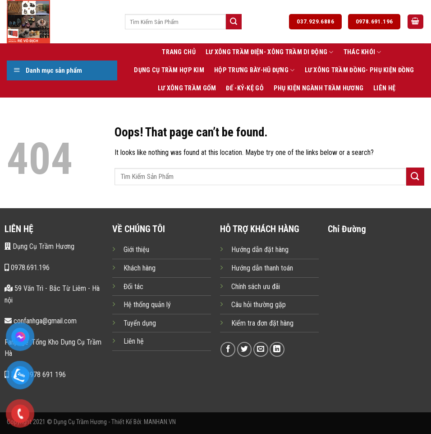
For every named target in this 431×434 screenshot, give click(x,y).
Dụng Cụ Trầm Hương (39, 246)
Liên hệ (134, 341)
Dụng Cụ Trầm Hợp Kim (169, 70)
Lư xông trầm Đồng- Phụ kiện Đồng (359, 70)
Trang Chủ (179, 52)
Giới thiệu (136, 249)
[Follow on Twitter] (244, 349)
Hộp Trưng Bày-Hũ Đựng (254, 70)
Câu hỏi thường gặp (258, 304)
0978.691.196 (27, 267)
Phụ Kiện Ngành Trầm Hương (318, 88)
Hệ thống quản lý (147, 304)
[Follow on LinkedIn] (277, 349)
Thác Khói (362, 52)
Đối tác (133, 286)
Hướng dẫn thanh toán (262, 268)
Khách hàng (140, 268)
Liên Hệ (384, 88)
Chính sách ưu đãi (255, 286)
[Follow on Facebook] (227, 349)
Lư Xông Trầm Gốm (187, 88)
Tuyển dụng (140, 323)
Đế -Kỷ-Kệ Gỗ (244, 88)
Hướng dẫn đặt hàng (260, 249)
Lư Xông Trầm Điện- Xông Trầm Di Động (270, 52)
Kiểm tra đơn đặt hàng (262, 323)
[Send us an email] (260, 349)
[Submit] (233, 21)
